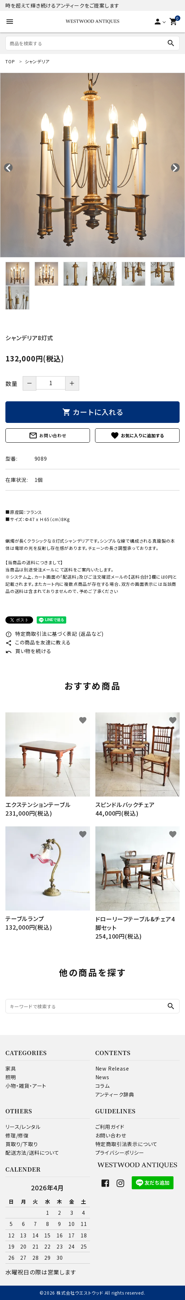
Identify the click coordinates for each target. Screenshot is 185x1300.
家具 (10, 1068)
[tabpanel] (92, 165)
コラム (102, 1085)
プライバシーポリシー (119, 1152)
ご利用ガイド (110, 1126)
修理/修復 (17, 1135)
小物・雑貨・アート (25, 1085)
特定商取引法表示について (126, 1144)
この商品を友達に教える (38, 642)
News (102, 1077)
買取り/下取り (21, 1144)
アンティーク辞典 (114, 1094)
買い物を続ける (28, 650)
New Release (112, 1068)
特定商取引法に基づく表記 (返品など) (54, 633)
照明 (10, 1077)
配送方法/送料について (32, 1152)
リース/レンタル (22, 1126)
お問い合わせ (48, 435)
